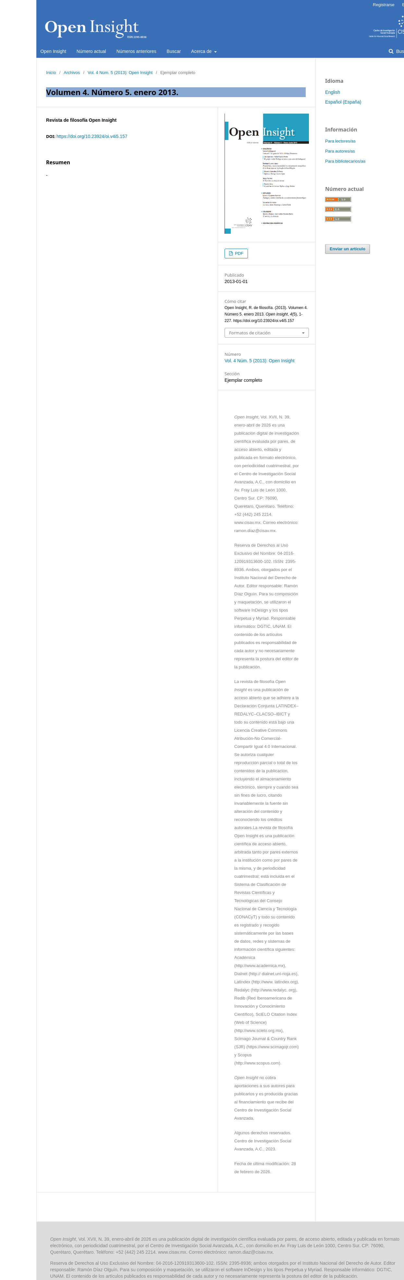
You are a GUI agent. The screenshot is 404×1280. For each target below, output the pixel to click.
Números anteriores (136, 51)
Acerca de (202, 51)
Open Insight (53, 51)
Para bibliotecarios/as (345, 161)
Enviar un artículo (347, 248)
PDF (238, 253)
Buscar (174, 51)
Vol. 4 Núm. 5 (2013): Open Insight (120, 72)
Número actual (91, 51)
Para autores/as (340, 151)
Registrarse (383, 4)
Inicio (51, 72)
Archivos (72, 72)
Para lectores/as (340, 141)
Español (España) (343, 102)
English (332, 92)
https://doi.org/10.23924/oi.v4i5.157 (92, 136)
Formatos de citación (249, 333)
